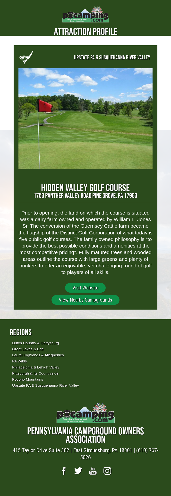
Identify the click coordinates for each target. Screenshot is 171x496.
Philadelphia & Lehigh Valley (35, 367)
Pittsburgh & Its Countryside (35, 373)
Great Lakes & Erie (28, 349)
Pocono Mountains (27, 379)
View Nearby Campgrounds (85, 300)
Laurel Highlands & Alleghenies (38, 355)
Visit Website (85, 288)
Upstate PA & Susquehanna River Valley (45, 385)
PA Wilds (19, 361)
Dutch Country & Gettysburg (35, 343)
